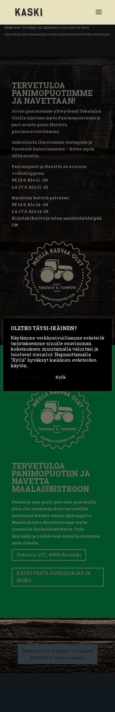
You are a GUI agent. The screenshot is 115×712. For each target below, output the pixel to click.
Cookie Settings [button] (29, 377)
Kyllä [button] (61, 377)
